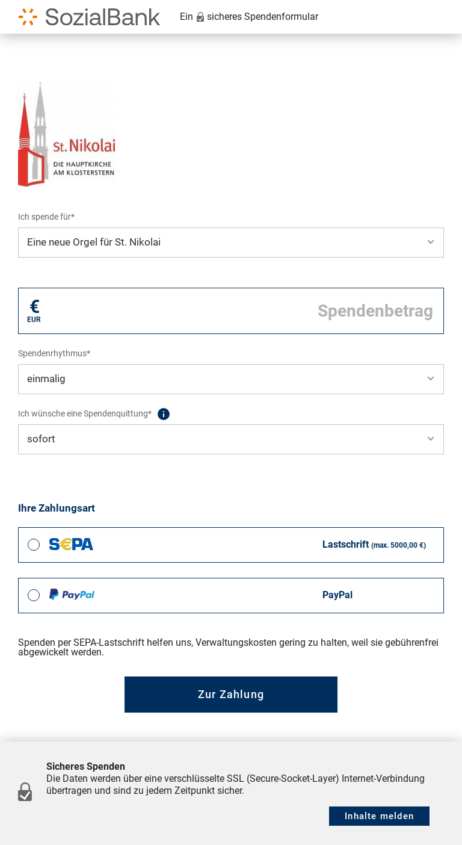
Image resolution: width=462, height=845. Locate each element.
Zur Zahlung (231, 694)
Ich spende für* (46, 216)
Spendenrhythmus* (54, 353)
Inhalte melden (379, 816)
